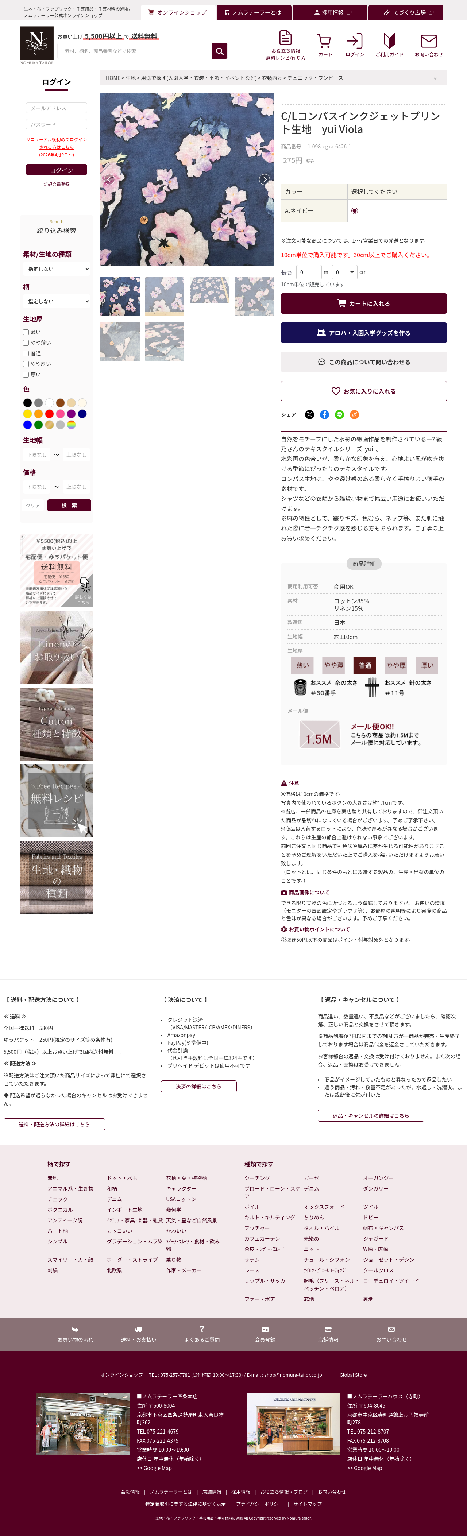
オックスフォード (324, 1206)
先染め (311, 1238)
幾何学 (173, 1209)
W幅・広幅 (375, 1249)
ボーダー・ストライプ (132, 1259)
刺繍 (52, 1270)
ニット (311, 1249)
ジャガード (375, 1238)
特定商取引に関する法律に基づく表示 (185, 1503)
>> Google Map (154, 1467)
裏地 (368, 1299)
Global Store (353, 1374)
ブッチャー (257, 1227)
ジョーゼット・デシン (388, 1259)
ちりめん (314, 1217)
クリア (33, 505)
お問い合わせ (332, 1491)
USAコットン (181, 1199)
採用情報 (240, 1491)
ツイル (370, 1206)
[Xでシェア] (309, 414)
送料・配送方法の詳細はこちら (54, 1124)
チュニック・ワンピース (315, 77)
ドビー (370, 1217)
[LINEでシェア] (339, 414)
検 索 (69, 505)
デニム (114, 1199)
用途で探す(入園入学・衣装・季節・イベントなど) (198, 77)
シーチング (257, 1177)
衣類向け (272, 77)
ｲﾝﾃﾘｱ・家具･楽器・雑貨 (135, 1220)
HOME (113, 77)
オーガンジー (378, 1177)
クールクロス (378, 1270)
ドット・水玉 (122, 1177)
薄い (36, 332)
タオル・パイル (322, 1227)
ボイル (252, 1206)
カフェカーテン (262, 1238)
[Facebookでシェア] (324, 414)
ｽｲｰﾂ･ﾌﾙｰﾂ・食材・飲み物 (193, 1245)
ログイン (61, 170)
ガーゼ (311, 1177)
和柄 (112, 1188)
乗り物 (173, 1259)
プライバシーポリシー (259, 1503)
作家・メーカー (184, 1270)
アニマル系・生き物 (70, 1188)
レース (251, 1270)
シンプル (57, 1241)
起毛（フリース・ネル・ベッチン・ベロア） (332, 1284)
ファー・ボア (259, 1299)
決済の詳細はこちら (199, 1086)
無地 (52, 1177)
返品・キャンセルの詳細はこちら (371, 1115)
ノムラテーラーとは (171, 1491)
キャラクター (181, 1188)
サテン (252, 1259)
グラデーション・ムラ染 (135, 1241)
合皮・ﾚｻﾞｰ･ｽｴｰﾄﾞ (264, 1249)
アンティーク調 (65, 1220)
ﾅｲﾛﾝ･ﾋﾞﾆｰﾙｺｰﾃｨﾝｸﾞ (325, 1270)
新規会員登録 (56, 184)
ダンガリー (376, 1188)
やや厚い (41, 363)
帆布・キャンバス (383, 1227)
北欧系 (114, 1270)
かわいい (176, 1230)
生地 (131, 77)
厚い (36, 374)
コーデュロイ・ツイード (391, 1280)
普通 (36, 353)
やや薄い (41, 342)
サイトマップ (307, 1503)
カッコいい (119, 1230)
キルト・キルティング (269, 1217)
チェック (57, 1199)
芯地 (309, 1299)
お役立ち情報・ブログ (284, 1491)
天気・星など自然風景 (191, 1220)
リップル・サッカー (267, 1280)
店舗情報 (211, 1491)
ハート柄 (57, 1230)
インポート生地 (125, 1209)
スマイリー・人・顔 (70, 1259)
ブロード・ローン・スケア (272, 1192)
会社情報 (130, 1491)
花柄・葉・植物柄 (186, 1177)
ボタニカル (60, 1209)
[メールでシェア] (354, 414)
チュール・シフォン (327, 1259)
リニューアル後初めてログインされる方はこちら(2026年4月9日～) (56, 147)
